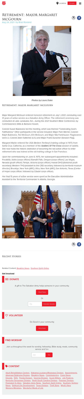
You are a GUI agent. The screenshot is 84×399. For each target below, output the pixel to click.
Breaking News (23, 268)
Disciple (9, 378)
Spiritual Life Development (23, 385)
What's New (66, 385)
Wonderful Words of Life (33, 388)
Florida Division (25, 378)
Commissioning (52, 375)
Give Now (42, 292)
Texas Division (42, 385)
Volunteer (42, 328)
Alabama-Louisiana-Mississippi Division (47, 373)
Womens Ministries (13, 388)
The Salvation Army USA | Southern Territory (31, 3)
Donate (72, 3)
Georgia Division (41, 378)
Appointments (71, 373)
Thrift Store (54, 385)
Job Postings (67, 378)
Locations (61, 3)
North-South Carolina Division (44, 380)
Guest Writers (55, 378)
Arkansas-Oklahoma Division (18, 375)
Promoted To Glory (13, 383)
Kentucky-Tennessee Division (18, 380)
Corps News (65, 375)
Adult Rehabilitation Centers (17, 373)
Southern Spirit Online (40, 268)
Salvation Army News (32, 383)
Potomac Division (66, 380)
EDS (16, 378)
